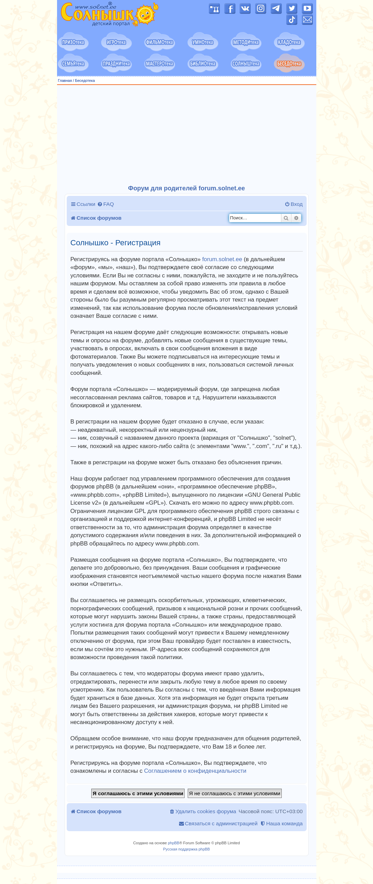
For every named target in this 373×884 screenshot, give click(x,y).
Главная (65, 80)
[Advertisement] (186, 135)
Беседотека (85, 80)
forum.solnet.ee (222, 259)
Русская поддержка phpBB (186, 849)
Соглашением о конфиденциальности (195, 771)
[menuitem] (105, 204)
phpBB (173, 843)
